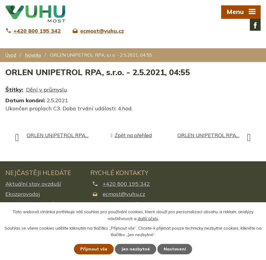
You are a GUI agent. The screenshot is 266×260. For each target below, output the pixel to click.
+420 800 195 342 (126, 183)
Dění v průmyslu (46, 89)
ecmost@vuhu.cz (124, 194)
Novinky (33, 55)
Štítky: (14, 89)
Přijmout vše (93, 249)
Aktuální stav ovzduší (33, 183)
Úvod (10, 55)
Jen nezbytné (135, 249)
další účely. (148, 218)
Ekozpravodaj (22, 194)
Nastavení (175, 249)
